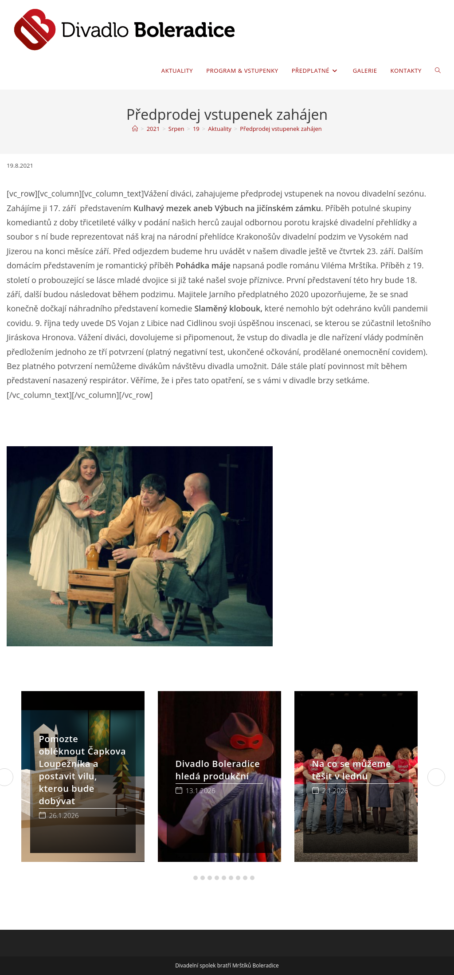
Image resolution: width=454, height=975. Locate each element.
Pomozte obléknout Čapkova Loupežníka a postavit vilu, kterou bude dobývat (82, 770)
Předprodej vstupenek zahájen (280, 129)
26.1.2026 (64, 815)
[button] (188, 878)
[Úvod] (135, 129)
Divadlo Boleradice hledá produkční (218, 770)
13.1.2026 (200, 790)
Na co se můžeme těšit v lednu (351, 770)
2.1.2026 (335, 790)
